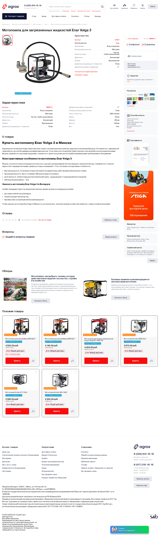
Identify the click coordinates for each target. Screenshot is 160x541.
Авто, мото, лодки (9, 465)
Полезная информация (50, 465)
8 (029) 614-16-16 (144, 454)
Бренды (98, 16)
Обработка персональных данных (94, 455)
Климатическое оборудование (13, 468)
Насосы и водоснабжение (21, 24)
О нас (34, 16)
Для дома (6, 462)
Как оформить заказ (49, 474)
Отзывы (84, 465)
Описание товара (81, 75)
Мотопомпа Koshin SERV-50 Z (135, 339)
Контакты (75, 16)
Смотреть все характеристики (86, 72)
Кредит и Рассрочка (49, 455)
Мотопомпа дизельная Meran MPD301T (60, 339)
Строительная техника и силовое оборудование (20, 455)
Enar (46, 24)
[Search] (102, 7)
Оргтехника (6, 471)
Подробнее (131, 106)
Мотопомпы (37, 24)
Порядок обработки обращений (54, 478)
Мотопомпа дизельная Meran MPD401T (20, 339)
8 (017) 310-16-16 (143, 464)
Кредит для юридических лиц (53, 462)
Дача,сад (5, 24)
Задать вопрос (111, 237)
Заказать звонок (142, 479)
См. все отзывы (44, 220)
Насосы (73, 11)
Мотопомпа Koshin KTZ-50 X (16, 392)
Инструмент (6, 458)
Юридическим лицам (89, 458)
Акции (44, 16)
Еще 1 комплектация (12, 354)
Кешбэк (44, 458)
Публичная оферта (88, 462)
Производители (48, 471)
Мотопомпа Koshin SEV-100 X (56, 392)
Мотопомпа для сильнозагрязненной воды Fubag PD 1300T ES (98, 339)
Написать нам (141, 485)
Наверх (152, 260)
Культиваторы (96, 11)
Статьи (86, 16)
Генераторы (65, 11)
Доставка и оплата (59, 16)
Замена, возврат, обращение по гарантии (97, 468)
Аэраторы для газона (83, 11)
